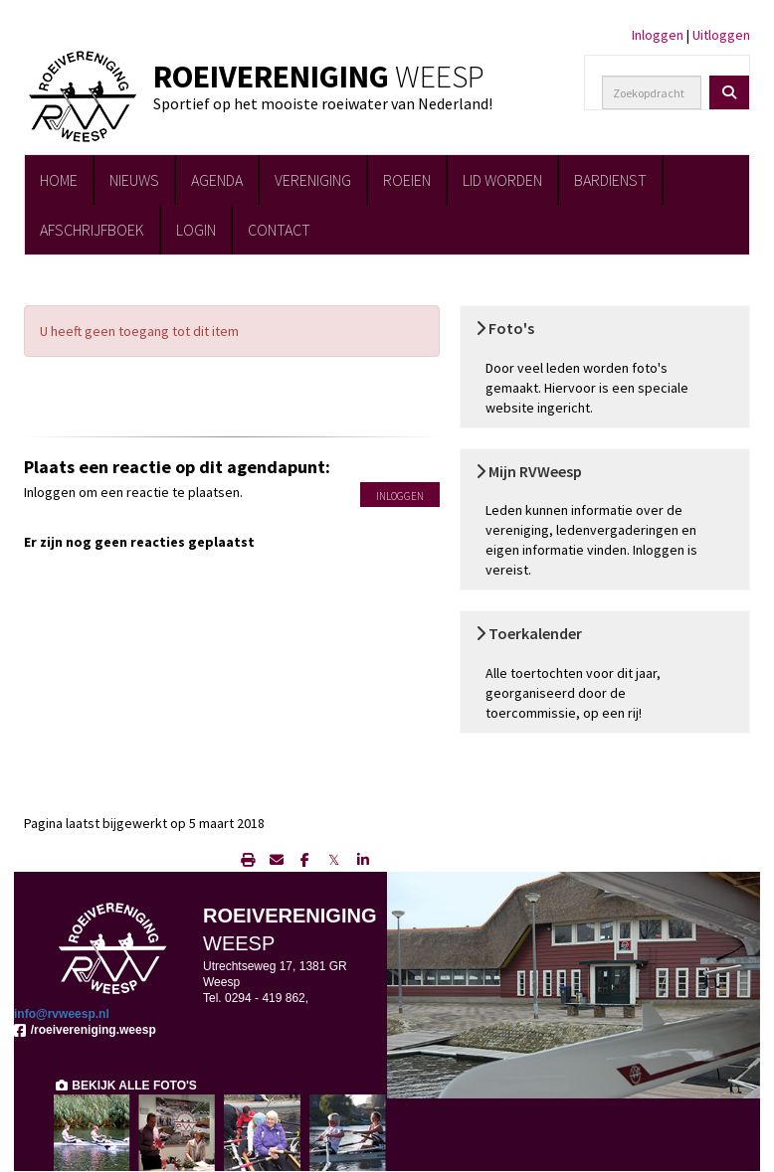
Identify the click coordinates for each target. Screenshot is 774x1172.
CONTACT (279, 230)
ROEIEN (407, 180)
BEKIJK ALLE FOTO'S (125, 1085)
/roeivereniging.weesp (85, 1030)
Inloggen (657, 35)
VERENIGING (313, 180)
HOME (59, 180)
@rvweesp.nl (61, 1014)
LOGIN (196, 230)
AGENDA (217, 180)
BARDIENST (610, 180)
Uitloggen (721, 35)
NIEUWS (134, 180)
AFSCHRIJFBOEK (92, 230)
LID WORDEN (502, 180)
